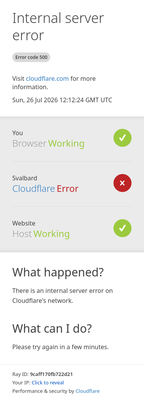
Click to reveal (48, 382)
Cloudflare (88, 390)
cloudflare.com (47, 78)
